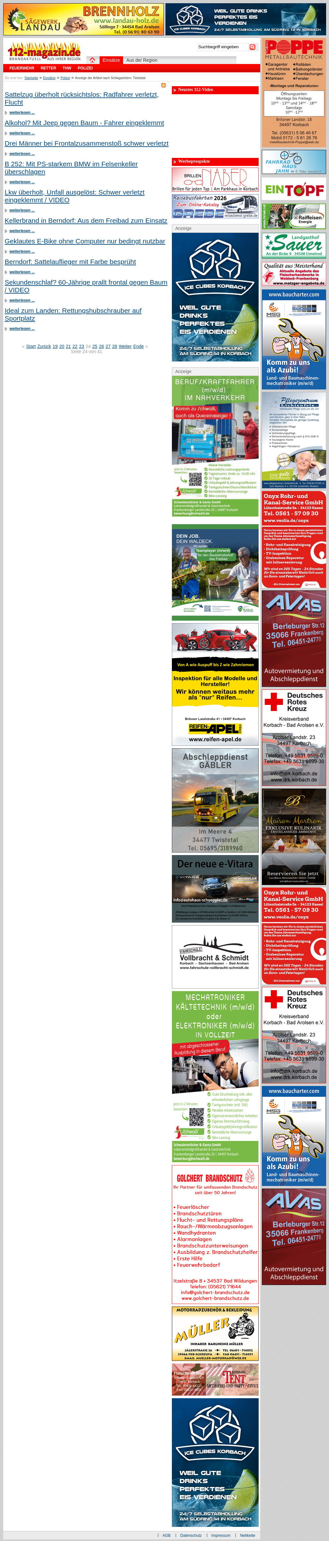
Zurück (44, 346)
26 (101, 346)
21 (68, 346)
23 (81, 346)
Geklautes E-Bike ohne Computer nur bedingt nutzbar (85, 241)
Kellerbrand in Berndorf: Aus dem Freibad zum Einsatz (86, 220)
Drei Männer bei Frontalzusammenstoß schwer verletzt (87, 143)
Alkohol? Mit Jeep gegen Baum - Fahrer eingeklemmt (84, 122)
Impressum (220, 1535)
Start (31, 346)
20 (61, 346)
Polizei (65, 78)
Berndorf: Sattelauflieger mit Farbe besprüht (70, 261)
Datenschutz (191, 1535)
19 (55, 346)
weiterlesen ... (22, 112)
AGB (167, 1535)
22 (75, 346)
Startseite (31, 78)
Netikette (247, 1535)
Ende (138, 346)
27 (108, 346)
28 (114, 346)
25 (94, 346)
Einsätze (49, 78)
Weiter (125, 346)
